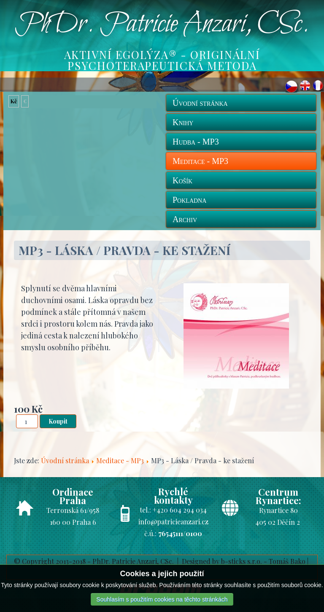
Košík (182, 180)
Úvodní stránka (200, 102)
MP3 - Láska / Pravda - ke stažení (124, 250)
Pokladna (189, 199)
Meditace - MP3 (200, 161)
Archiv (185, 219)
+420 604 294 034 (180, 509)
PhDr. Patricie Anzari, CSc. (162, 24)
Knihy (183, 122)
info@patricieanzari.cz (173, 521)
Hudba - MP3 (196, 141)
